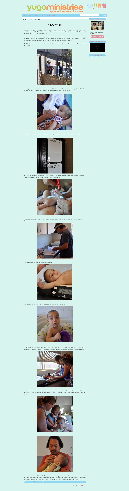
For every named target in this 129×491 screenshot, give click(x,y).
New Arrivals (55, 24)
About (30, 15)
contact (42, 15)
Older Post (83, 486)
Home (25, 15)
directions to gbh (51, 15)
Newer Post (71, 486)
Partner (36, 15)
